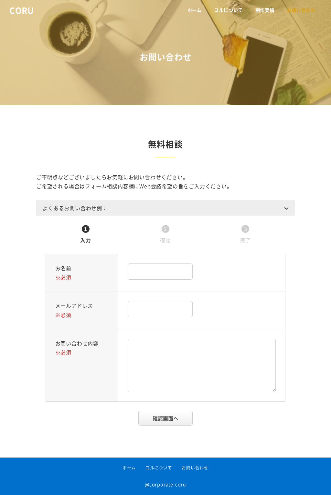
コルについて (158, 467)
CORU (21, 10)
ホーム (129, 467)
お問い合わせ (195, 467)
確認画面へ (172, 418)
